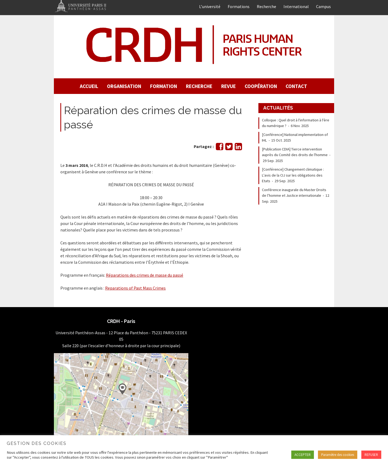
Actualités (278, 108)
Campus (323, 6)
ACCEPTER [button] (303, 454)
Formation (163, 86)
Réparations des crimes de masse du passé (144, 275)
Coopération (261, 86)
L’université (209, 6)
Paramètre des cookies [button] (337, 454)
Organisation (124, 86)
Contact (296, 86)
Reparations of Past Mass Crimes (135, 288)
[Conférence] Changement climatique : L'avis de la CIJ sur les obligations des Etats (293, 175)
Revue (228, 86)
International (296, 6)
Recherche (266, 6)
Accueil (89, 86)
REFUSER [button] (371, 454)
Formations (239, 6)
